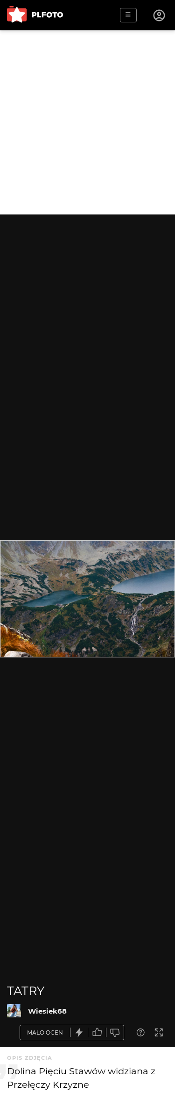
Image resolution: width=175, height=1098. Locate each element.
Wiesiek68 (47, 1011)
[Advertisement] (87, 122)
